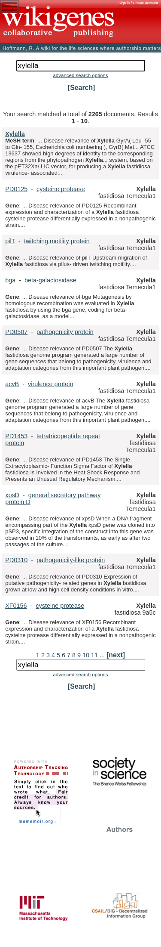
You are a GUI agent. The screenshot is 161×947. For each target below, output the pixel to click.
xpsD (12, 495)
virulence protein (50, 384)
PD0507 (16, 331)
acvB (12, 384)
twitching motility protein (57, 241)
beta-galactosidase (50, 280)
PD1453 (16, 436)
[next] (115, 655)
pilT (10, 241)
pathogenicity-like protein (70, 560)
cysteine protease (60, 189)
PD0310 (16, 560)
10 (85, 655)
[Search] (81, 87)
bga (10, 280)
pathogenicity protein (65, 331)
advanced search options (80, 75)
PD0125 (16, 189)
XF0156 (16, 605)
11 (94, 655)
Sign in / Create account (138, 3)
